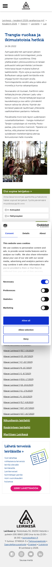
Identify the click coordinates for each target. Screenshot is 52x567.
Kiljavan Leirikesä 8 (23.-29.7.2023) (18, 356)
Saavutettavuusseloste (15, 544)
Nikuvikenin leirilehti (16, 420)
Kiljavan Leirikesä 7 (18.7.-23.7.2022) (18, 408)
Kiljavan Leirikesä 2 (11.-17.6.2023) (18, 391)
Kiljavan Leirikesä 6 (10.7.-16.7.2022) (18, 414)
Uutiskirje (43, 544)
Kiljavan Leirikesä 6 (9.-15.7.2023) (17, 368)
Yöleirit (24, 23)
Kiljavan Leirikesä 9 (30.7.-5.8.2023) (18, 350)
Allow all (26, 320)
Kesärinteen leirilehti (16, 427)
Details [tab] (26, 233)
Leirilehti (35, 23)
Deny (26, 339)
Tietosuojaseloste (37, 541)
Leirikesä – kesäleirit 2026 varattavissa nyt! (23, 20)
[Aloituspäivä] (26, 210)
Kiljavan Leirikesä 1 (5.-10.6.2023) (17, 396)
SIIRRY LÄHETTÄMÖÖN (26, 488)
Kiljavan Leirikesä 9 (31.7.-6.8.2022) (18, 402)
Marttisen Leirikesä (15, 434)
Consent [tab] (9, 233)
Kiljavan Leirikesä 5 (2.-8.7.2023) (17, 373)
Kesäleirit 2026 (9, 23)
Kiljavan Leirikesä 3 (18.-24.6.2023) (18, 385)
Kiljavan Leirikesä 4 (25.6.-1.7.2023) (18, 379)
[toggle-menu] (5, 6)
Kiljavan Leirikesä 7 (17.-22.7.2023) (18, 362)
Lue (45, 23)
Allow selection (26, 330)
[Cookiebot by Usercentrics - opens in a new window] (37, 225)
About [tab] (43, 233)
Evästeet (32, 544)
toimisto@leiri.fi (30, 537)
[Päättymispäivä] (26, 216)
